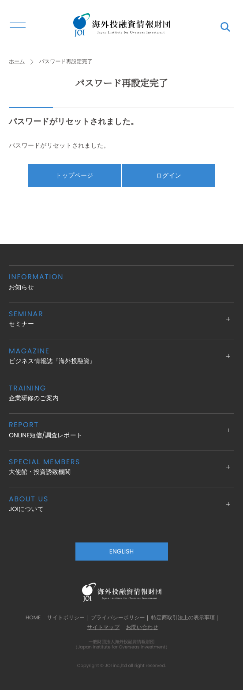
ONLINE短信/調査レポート (121, 429)
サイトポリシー (66, 618)
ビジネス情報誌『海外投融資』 (121, 355)
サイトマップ (103, 627)
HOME (33, 618)
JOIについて (121, 503)
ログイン (168, 175)
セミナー (121, 318)
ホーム (17, 61)
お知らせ (121, 281)
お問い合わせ (142, 627)
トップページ (74, 175)
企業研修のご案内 (121, 392)
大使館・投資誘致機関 (121, 466)
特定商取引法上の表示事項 (183, 618)
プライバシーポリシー (118, 618)
